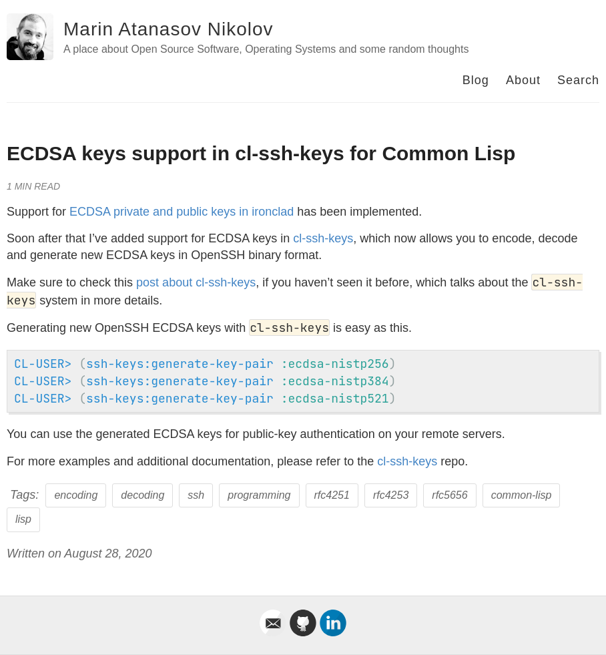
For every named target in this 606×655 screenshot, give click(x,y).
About (523, 80)
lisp (23, 519)
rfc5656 (449, 495)
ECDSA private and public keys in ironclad (181, 211)
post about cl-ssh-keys (196, 282)
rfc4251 (332, 495)
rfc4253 (390, 495)
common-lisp (521, 495)
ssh (196, 495)
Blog (476, 80)
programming (259, 495)
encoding (75, 495)
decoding (142, 495)
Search (578, 80)
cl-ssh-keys (323, 238)
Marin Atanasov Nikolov (168, 29)
